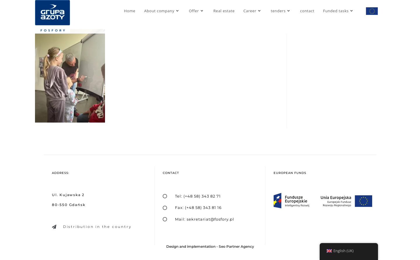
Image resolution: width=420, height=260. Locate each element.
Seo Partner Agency (236, 246)
